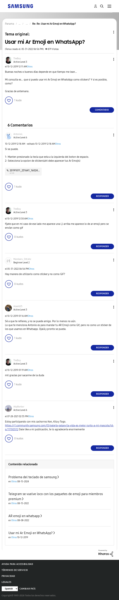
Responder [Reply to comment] (102, 196)
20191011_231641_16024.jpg (26, 170)
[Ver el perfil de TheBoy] (17, 58)
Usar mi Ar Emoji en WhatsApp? (30, 533)
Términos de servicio (15, 570)
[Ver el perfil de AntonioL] (18, 134)
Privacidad (8, 576)
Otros (29, 66)
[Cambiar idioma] (10, 588)
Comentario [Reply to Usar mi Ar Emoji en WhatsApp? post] (102, 110)
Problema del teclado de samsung (32, 477)
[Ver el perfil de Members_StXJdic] (22, 259)
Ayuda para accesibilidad (17, 564)
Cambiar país (28, 588)
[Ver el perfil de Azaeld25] (17, 306)
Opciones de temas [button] (108, 32)
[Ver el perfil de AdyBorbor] (18, 406)
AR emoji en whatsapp (24, 516)
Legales (6, 582)
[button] (108, 59)
